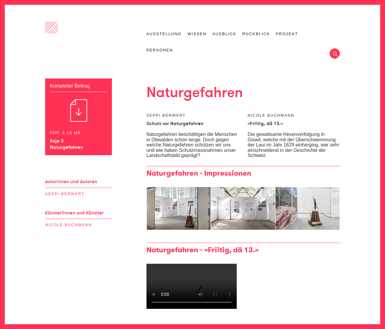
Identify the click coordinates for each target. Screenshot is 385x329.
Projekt (287, 34)
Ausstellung (164, 34)
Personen (159, 50)
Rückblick (256, 34)
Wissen (196, 34)
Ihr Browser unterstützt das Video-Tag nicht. (191, 286)
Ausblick (224, 34)
